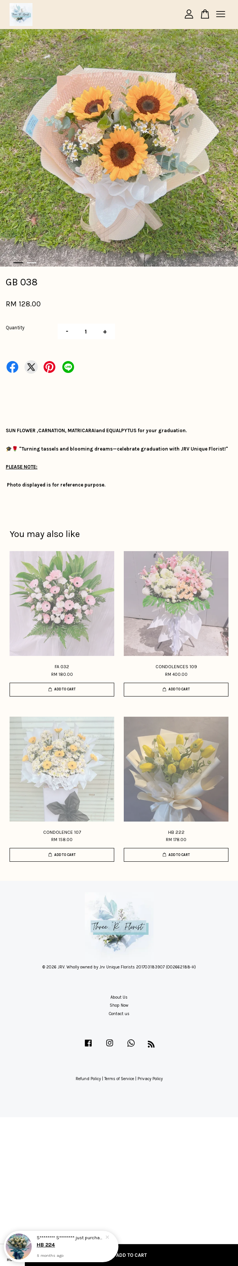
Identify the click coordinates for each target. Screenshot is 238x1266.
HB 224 (46, 1245)
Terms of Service (119, 1078)
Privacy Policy (150, 1078)
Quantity (15, 327)
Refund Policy (88, 1078)
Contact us (119, 1013)
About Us (119, 997)
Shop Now (119, 1005)
